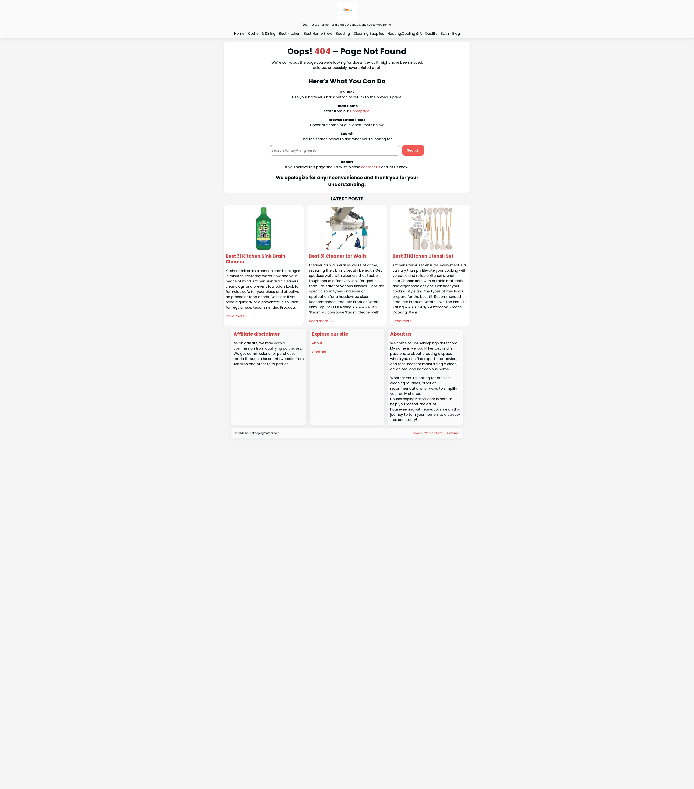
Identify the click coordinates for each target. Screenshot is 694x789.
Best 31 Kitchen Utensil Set (423, 256)
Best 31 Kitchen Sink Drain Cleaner (255, 259)
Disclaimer (452, 433)
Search (413, 150)
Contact (319, 351)
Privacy (418, 433)
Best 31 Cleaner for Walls (338, 256)
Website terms (434, 433)
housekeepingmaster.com (262, 433)
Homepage (359, 111)
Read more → (237, 316)
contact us (370, 167)
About (317, 343)
